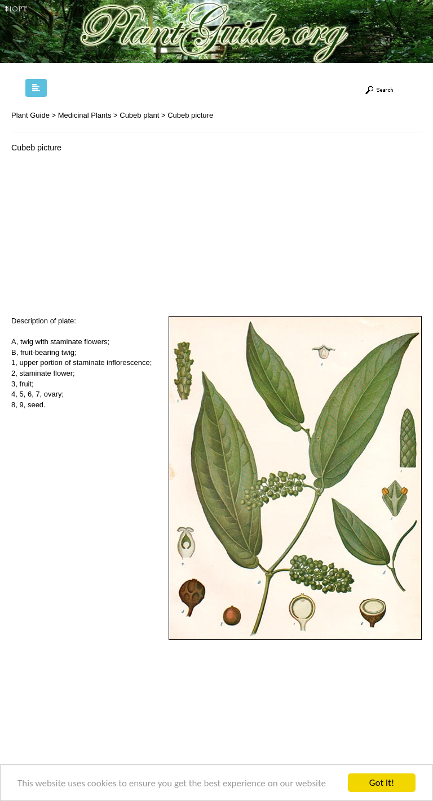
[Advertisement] (106, 237)
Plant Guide (30, 115)
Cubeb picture (190, 115)
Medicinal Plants (85, 115)
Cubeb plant (139, 115)
